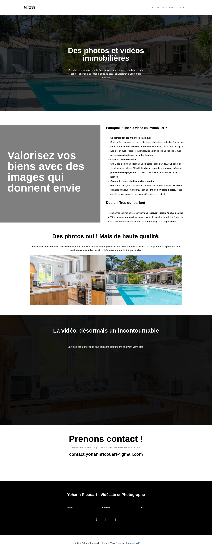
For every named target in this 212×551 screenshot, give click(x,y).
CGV (142, 507)
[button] (32, 280)
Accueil (156, 7)
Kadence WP (133, 542)
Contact (184, 7)
